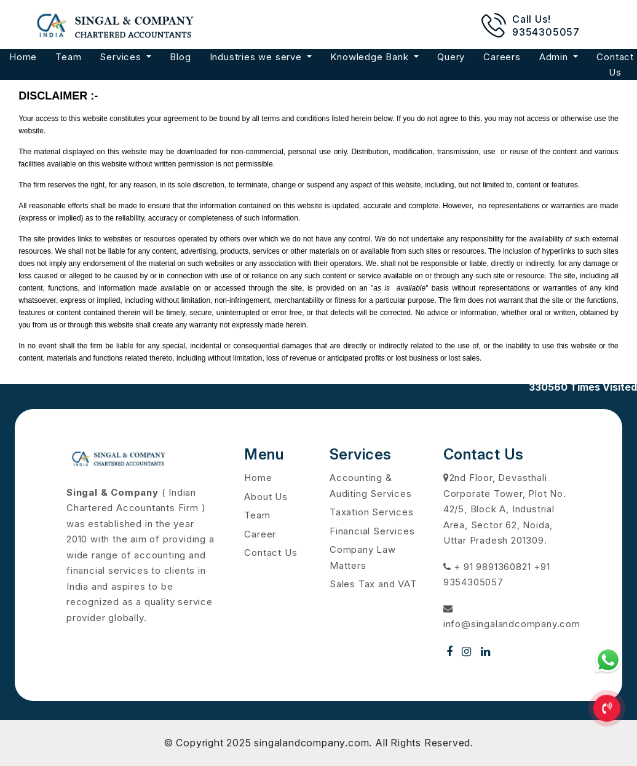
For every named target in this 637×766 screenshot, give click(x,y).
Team (68, 57)
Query (451, 57)
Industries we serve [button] (257, 57)
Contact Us (270, 552)
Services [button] (122, 57)
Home (23, 57)
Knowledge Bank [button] (370, 57)
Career (260, 534)
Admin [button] (555, 57)
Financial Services (372, 531)
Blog (180, 57)
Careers (502, 57)
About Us (265, 496)
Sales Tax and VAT (373, 584)
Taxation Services (372, 512)
